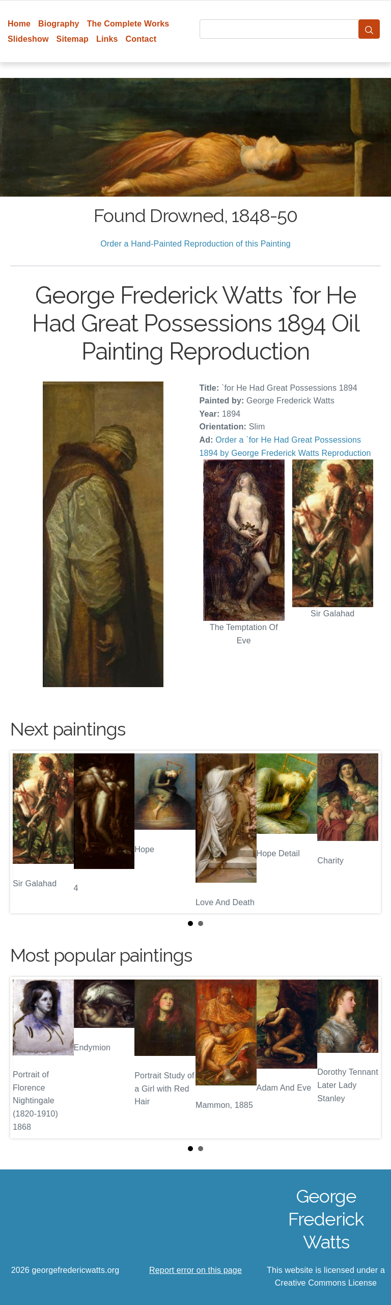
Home (19, 23)
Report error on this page (195, 1270)
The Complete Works (128, 23)
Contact (141, 39)
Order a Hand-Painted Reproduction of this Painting (195, 243)
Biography (58, 23)
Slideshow (28, 39)
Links (107, 39)
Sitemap (73, 39)
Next (365, 832)
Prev (26, 832)
